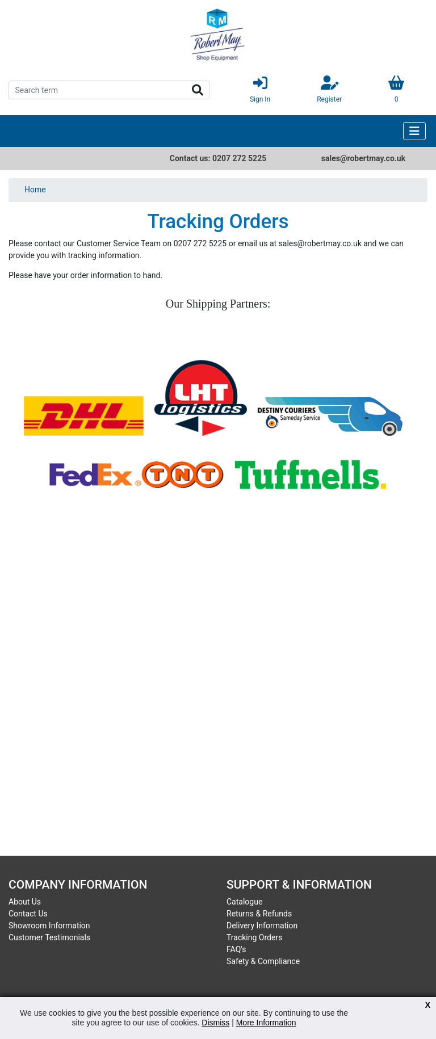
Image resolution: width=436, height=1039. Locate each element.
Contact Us (28, 913)
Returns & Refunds (259, 913)
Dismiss (215, 1022)
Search (197, 90)
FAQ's (236, 949)
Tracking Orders (254, 937)
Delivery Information (262, 925)
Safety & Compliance (263, 961)
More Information (266, 1022)
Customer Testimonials (49, 937)
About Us (25, 901)
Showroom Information (49, 925)
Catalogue (244, 901)
